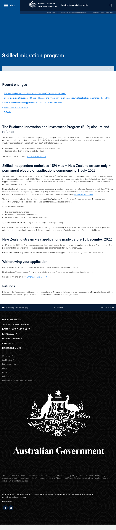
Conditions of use (8, 495)
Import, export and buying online (16, 329)
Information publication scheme (82, 495)
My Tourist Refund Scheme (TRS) (103, 12)
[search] (110, 5)
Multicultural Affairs (11, 348)
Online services (7, 376)
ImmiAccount (51, 12)
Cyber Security (8, 343)
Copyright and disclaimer (10, 497)
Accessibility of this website (43, 495)
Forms (4, 372)
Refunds (7, 112)
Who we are (6, 356)
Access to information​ (62, 495)
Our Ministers (7, 360)
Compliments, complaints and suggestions (17, 380)
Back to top (7, 502)
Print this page (107, 308)
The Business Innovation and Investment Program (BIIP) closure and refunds (35, 93)
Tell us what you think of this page (16, 308)
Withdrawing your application (16, 107)
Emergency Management (12, 338)
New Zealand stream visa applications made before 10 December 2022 (33, 102)
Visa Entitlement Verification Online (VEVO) (74, 12)
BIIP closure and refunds (36, 156)
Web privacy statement (24, 495)
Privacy (23, 497)
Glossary (5, 368)
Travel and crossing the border (15, 324)
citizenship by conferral (83, 194)
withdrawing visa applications (38, 277)
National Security (9, 334)
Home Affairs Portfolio (12, 320)
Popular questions (9, 364)
